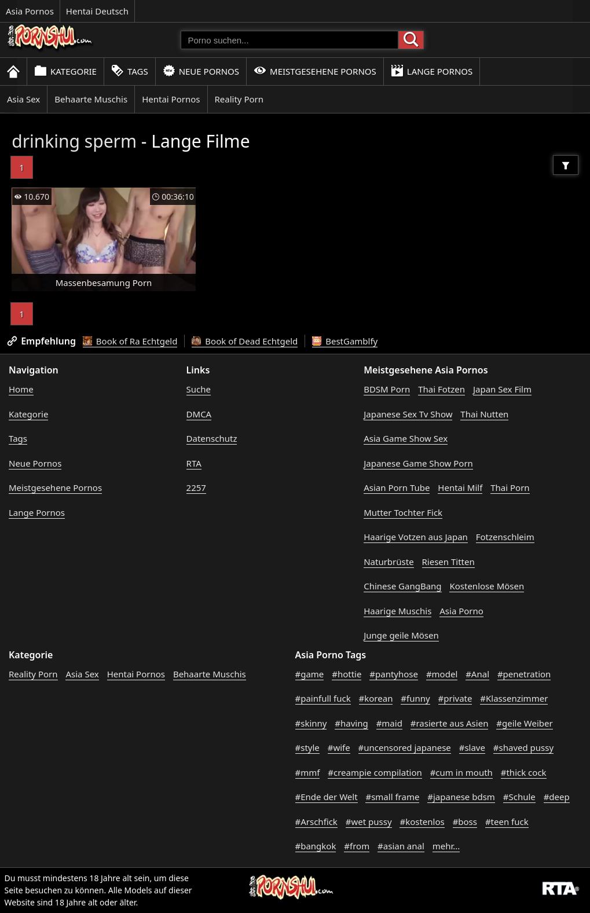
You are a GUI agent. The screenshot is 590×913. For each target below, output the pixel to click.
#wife (339, 747)
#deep (557, 796)
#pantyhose (393, 674)
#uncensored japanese (404, 747)
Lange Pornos (431, 71)
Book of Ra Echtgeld (130, 341)
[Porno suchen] (289, 40)
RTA (193, 463)
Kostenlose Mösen (486, 586)
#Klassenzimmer (514, 698)
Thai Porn (509, 487)
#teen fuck (507, 821)
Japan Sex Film (502, 389)
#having (351, 723)
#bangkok (315, 846)
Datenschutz (211, 438)
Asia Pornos (30, 11)
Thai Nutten (484, 414)
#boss (465, 821)
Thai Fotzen (441, 389)
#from (356, 846)
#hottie (346, 674)
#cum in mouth (461, 772)
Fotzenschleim (505, 536)
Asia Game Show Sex (406, 438)
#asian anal (401, 846)
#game (309, 674)
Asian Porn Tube (397, 487)
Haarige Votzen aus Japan (416, 536)
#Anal (477, 674)
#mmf (307, 772)
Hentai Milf (460, 487)
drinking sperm (74, 141)
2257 (196, 487)
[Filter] (565, 165)
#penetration (524, 674)
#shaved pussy (523, 747)
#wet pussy (369, 821)
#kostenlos (422, 821)
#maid (389, 723)
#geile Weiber (524, 723)
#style (307, 747)
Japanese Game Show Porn (418, 463)
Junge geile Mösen (401, 635)
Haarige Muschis (397, 611)
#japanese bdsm (461, 796)
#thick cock (524, 772)
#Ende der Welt (326, 796)
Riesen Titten (448, 561)
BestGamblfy (345, 341)
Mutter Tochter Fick (403, 512)
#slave (472, 747)
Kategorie (65, 71)
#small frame (392, 796)
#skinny (311, 723)
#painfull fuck (323, 698)
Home (21, 389)
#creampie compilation (375, 772)
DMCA (199, 414)
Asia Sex (23, 99)
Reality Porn (239, 99)
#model (441, 674)
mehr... (446, 846)
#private (455, 698)
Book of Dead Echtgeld (245, 341)
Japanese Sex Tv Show (408, 414)
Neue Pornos (201, 71)
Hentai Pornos (171, 99)
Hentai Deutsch (97, 11)
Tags (129, 71)
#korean (376, 698)
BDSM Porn (387, 389)
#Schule (519, 796)
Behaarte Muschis (90, 99)
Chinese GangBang (402, 586)
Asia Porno (461, 611)
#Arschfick (316, 821)
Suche (198, 389)
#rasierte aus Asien (450, 723)
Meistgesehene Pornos (315, 71)
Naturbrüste (388, 561)
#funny (415, 698)
